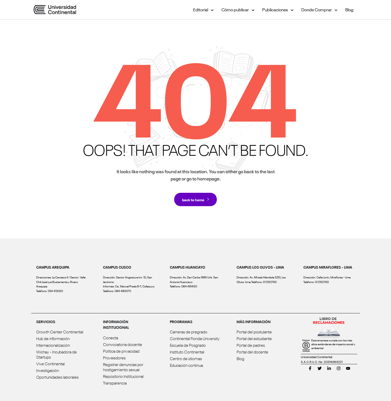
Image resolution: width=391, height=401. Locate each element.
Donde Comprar (319, 9)
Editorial (203, 9)
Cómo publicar (238, 9)
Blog (349, 9)
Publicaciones (278, 9)
